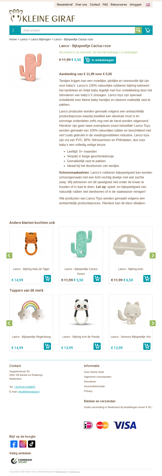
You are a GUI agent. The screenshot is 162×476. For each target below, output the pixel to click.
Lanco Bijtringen (41, 39)
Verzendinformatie (94, 386)
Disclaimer (90, 381)
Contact (95, 4)
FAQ (105, 4)
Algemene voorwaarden (97, 376)
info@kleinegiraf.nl (28, 391)
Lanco (23, 39)
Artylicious (75, 471)
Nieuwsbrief (65, 4)
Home (13, 39)
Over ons (81, 4)
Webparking (61, 471)
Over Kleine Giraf (94, 372)
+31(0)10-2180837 (24, 386)
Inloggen (136, 4)
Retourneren (119, 4)
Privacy (88, 391)
